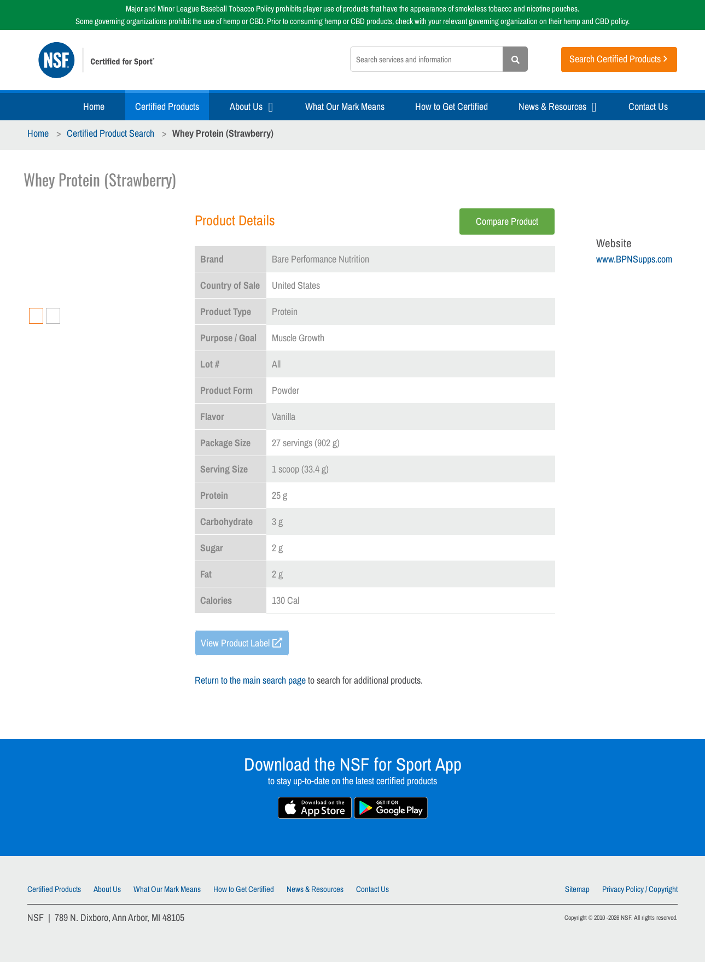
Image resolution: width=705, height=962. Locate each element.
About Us (246, 106)
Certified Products (167, 106)
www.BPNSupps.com (634, 259)
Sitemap (577, 889)
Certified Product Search (110, 133)
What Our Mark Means (344, 106)
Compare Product (507, 221)
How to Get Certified (451, 106)
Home (93, 106)
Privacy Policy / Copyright (640, 889)
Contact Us (648, 106)
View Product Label (235, 643)
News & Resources (552, 106)
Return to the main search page (250, 680)
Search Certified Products (615, 59)
